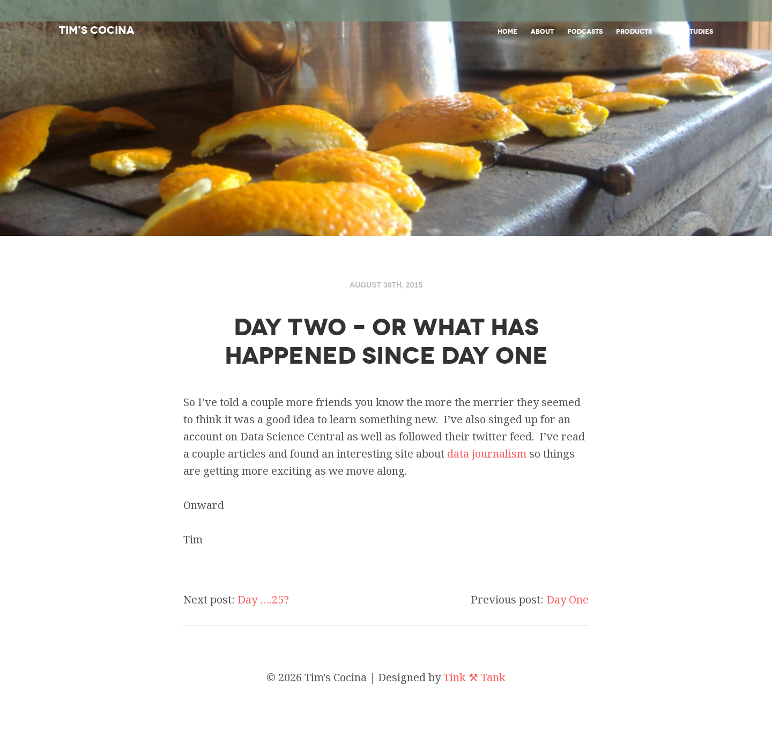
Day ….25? (263, 599)
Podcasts (585, 31)
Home (507, 31)
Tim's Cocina (96, 30)
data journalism (486, 453)
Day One (567, 599)
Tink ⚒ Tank (474, 677)
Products (634, 31)
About (542, 31)
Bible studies (689, 31)
